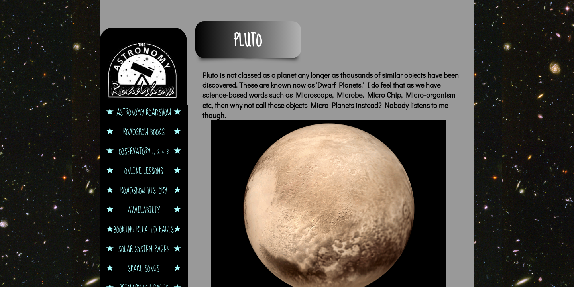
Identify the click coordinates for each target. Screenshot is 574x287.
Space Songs (143, 268)
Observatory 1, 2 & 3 (144, 151)
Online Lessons (143, 170)
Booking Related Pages (144, 229)
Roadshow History (143, 190)
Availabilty (144, 209)
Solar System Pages (143, 249)
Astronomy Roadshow (143, 112)
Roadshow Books (144, 131)
